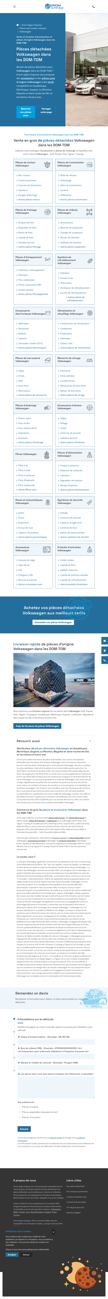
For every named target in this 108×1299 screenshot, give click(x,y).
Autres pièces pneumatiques (31, 537)
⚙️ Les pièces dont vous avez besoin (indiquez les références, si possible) (55, 1074)
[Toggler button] (16, 175)
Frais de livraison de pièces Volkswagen (37, 726)
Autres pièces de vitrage (71, 395)
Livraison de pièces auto (77, 1197)
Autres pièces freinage (28, 246)
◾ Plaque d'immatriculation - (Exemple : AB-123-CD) (44, 1037)
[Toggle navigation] (14, 6)
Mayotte (45, 1229)
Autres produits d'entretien (73, 584)
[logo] (54, 6)
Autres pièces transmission (72, 199)
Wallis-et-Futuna (55, 1232)
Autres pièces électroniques (31, 347)
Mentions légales (74, 1212)
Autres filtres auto (26, 489)
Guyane (26, 1229)
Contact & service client (76, 1202)
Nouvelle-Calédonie (40, 1235)
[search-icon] (93, 6)
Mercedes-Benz (37, 1212)
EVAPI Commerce (35, 1268)
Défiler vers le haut (85, 1268)
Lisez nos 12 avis (12, 1293)
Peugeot (47, 1212)
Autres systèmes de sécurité (73, 537)
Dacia (54, 1212)
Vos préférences (26, 1102)
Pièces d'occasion (31, 1117)
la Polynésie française (22, 1235)
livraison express (59, 838)
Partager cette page (46, 110)
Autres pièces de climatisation (74, 347)
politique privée (55, 1137)
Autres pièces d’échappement (32, 294)
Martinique (18, 1229)
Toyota (16, 1215)
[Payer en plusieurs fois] (104, 650)
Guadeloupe (56, 1226)
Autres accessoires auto (29, 584)
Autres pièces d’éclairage (29, 442)
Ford (28, 1212)
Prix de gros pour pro (75, 1207)
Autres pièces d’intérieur (71, 442)
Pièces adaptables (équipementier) (40, 1112)
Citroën (22, 1212)
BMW (15, 1212)
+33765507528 (19, 1258)
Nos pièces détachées (76, 1186)
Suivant (24, 1129)
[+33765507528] (104, 660)
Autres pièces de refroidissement (75, 299)
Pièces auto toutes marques (33, 28)
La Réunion (36, 1229)
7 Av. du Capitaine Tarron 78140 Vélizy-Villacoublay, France (37, 1253)
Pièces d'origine (30, 1107)
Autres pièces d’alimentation (73, 489)
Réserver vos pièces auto (25, 112)
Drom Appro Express (32, 25)
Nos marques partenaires (77, 1191)
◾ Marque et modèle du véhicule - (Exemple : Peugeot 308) (48, 1062)
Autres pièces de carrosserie (31, 395)
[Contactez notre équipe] (104, 641)
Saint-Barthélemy (29, 1232)
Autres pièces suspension (72, 246)
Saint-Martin (43, 1232)
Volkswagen (56, 1209)
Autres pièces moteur (28, 199)
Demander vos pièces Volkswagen (53, 622)
